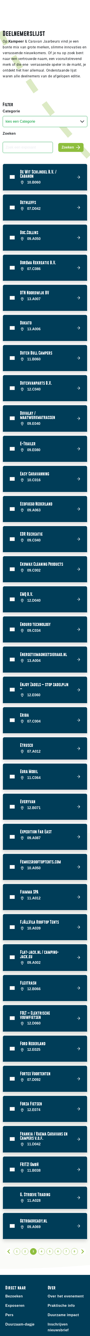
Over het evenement (66, 1266)
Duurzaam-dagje (19, 1294)
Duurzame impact (63, 1284)
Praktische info (61, 1275)
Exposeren (14, 1275)
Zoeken (9, 133)
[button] (45, 177)
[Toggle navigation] (83, 10)
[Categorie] (45, 121)
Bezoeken (14, 1266)
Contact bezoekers (22, 1320)
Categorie (11, 111)
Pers (9, 1284)
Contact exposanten (23, 1330)
